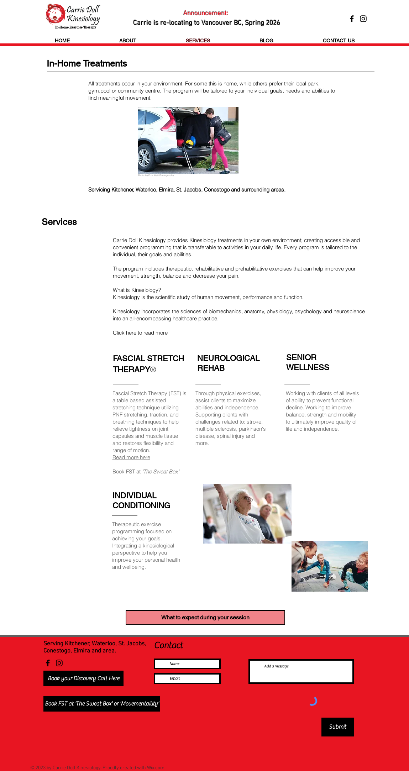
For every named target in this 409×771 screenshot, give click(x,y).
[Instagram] (59, 663)
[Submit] (337, 727)
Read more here (131, 457)
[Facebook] (47, 663)
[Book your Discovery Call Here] (83, 678)
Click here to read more (140, 332)
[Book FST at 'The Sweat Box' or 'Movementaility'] (101, 704)
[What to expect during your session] (205, 617)
